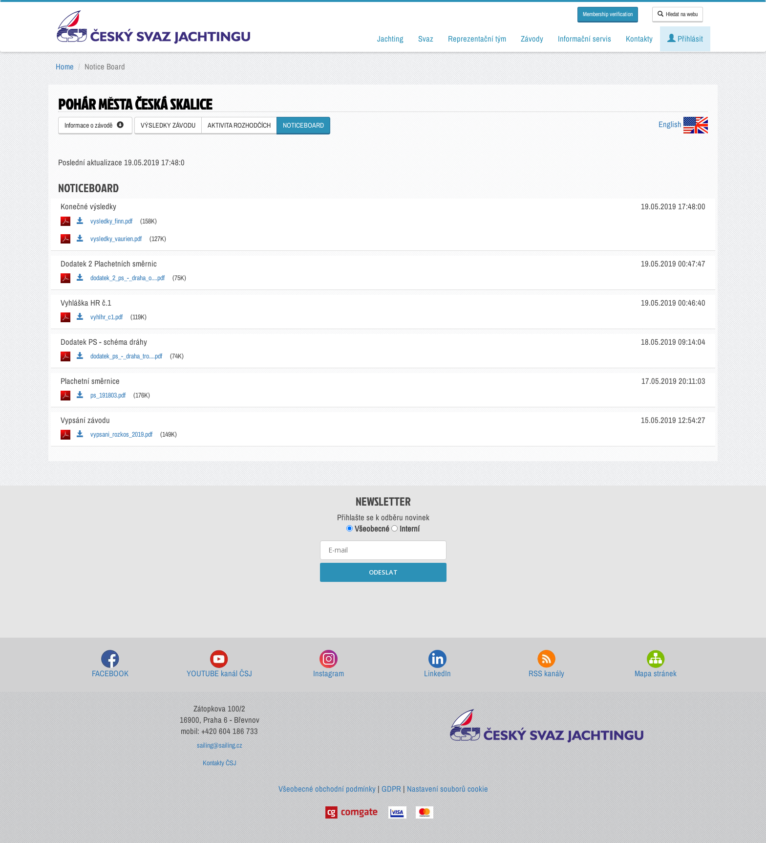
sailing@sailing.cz (219, 745)
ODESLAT (383, 572)
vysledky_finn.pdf (104, 221)
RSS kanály (546, 664)
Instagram (328, 664)
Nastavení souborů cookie (447, 788)
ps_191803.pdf (101, 395)
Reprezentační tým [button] (477, 38)
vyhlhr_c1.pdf (100, 316)
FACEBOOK (110, 664)
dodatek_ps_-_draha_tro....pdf (119, 356)
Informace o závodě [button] (94, 125)
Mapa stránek (656, 664)
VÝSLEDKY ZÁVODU (168, 125)
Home (65, 66)
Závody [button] (532, 38)
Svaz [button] (425, 38)
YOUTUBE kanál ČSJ (219, 664)
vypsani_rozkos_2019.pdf (114, 434)
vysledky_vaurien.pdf (109, 238)
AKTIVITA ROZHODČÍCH (239, 125)
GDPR (391, 788)
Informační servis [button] (584, 38)
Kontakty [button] (639, 38)
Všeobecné (367, 528)
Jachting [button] (390, 38)
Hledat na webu (678, 14)
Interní (405, 528)
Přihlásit (685, 38)
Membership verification (608, 14)
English (683, 124)
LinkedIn (437, 664)
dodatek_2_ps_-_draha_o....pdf (121, 277)
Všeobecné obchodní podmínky (327, 788)
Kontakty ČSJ (219, 762)
